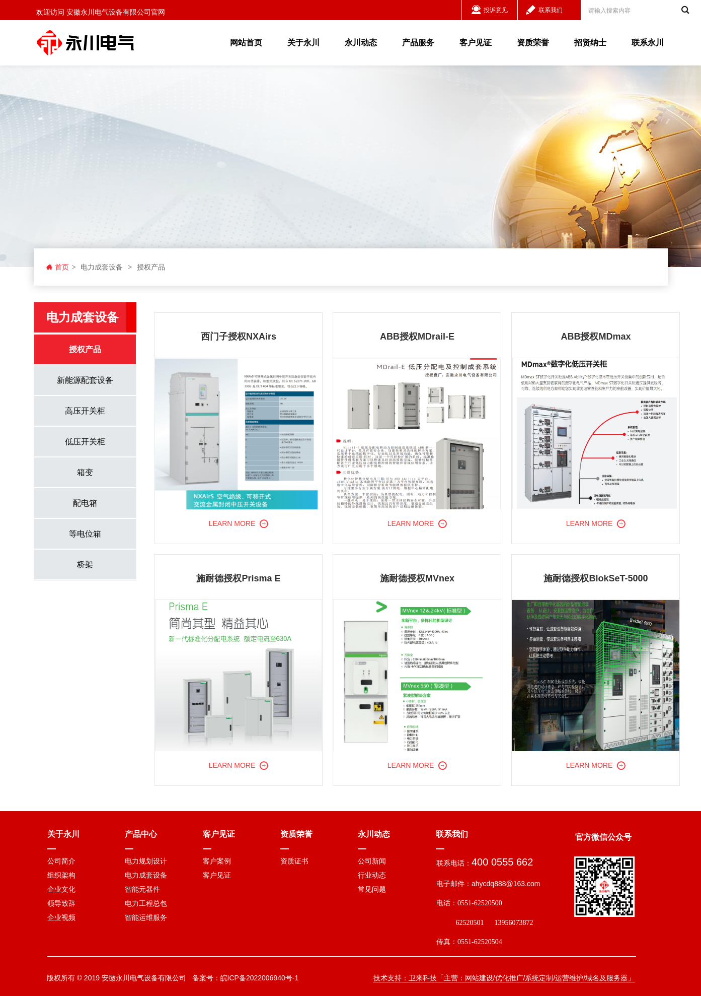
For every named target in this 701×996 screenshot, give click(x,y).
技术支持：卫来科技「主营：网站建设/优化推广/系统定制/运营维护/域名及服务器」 (504, 978)
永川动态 (361, 42)
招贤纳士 (590, 42)
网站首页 (246, 42)
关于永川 (303, 42)
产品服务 (418, 42)
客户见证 (475, 42)
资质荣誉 (533, 42)
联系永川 (648, 42)
